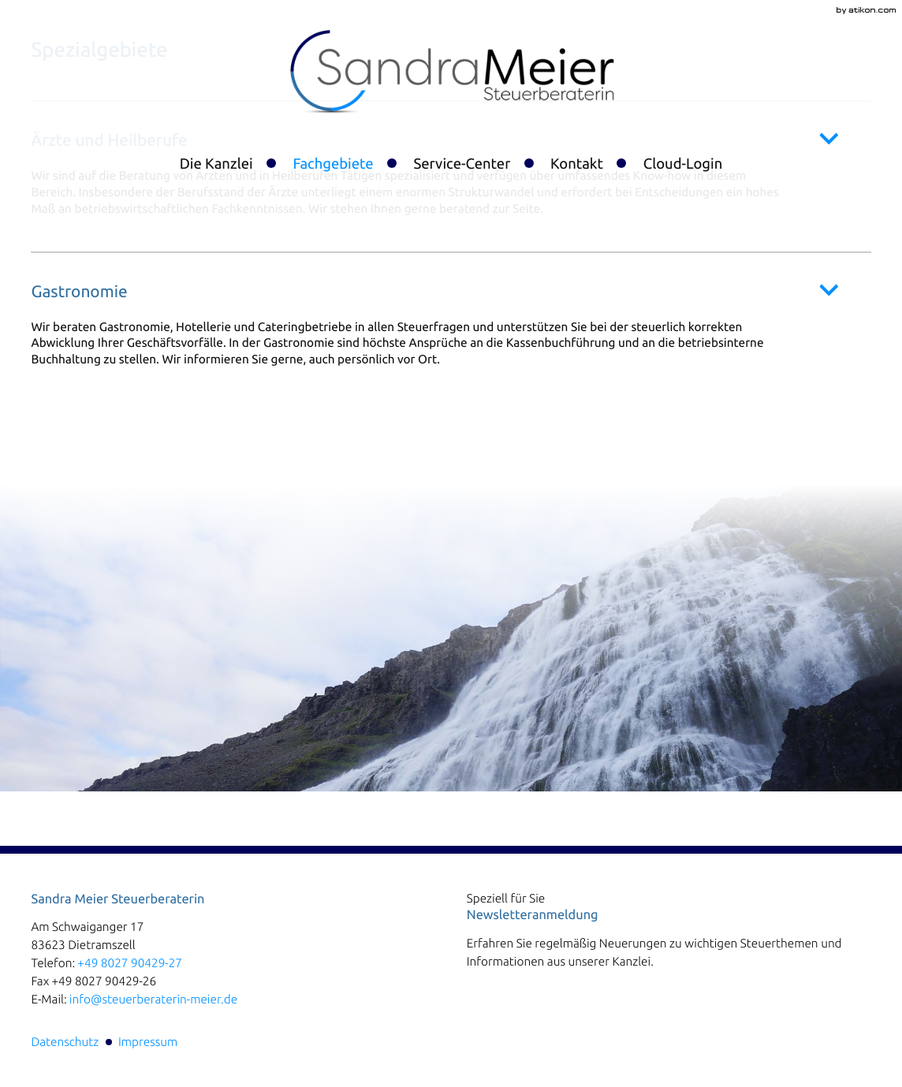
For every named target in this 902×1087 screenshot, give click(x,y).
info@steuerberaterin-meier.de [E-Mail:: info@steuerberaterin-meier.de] (153, 999)
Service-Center (461, 164)
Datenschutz (65, 1041)
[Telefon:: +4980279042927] (129, 963)
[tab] (450, 323)
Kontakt (576, 164)
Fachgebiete (333, 164)
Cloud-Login (683, 164)
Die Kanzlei (216, 164)
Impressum (147, 1041)
